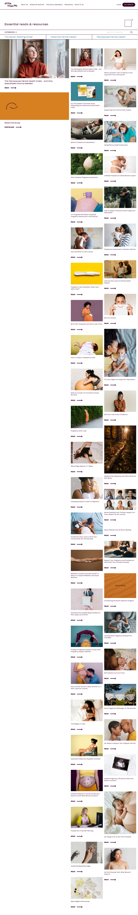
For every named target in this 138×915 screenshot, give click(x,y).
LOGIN (118, 5)
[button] (24, 5)
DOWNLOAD (9, 127)
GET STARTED (128, 5)
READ (7, 88)
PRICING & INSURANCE (54, 5)
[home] (11, 4)
